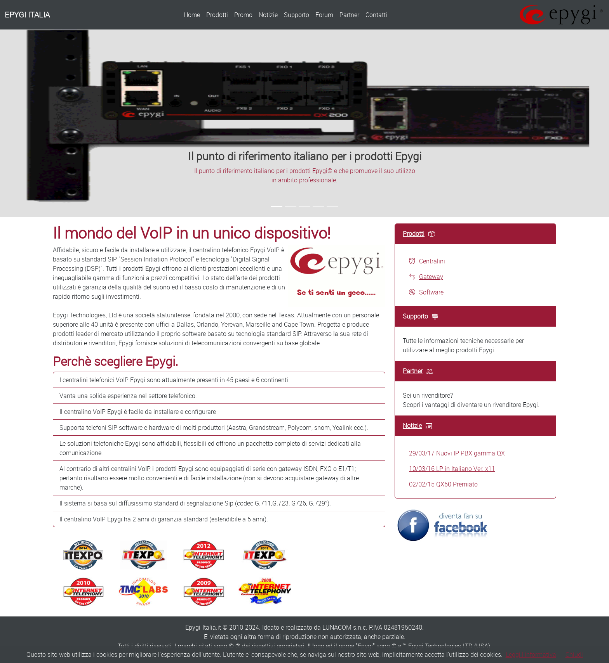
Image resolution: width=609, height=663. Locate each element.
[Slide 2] (290, 206)
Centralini (427, 261)
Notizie (268, 14)
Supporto (296, 14)
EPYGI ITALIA (27, 14)
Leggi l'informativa (531, 654)
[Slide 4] (318, 206)
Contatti (376, 14)
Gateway (426, 276)
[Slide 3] (304, 206)
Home (192, 14)
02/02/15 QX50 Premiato (443, 484)
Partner (349, 14)
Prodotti (217, 14)
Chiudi (574, 654)
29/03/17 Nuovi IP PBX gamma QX (457, 453)
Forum (324, 14)
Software (426, 292)
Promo (243, 14)
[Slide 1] (276, 206)
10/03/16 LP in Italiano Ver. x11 (452, 468)
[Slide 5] (332, 206)
